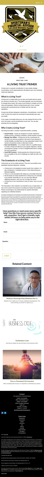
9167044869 (22, 50)
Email (5, 231)
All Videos (22, 431)
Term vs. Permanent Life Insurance (22, 381)
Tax (22, 425)
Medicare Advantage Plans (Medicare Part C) (22, 298)
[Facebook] (22, 46)
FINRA (38, 468)
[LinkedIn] (20, 46)
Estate (22, 421)
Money (22, 426)
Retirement (22, 418)
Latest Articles (22, 429)
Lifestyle (22, 428)
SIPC (41, 468)
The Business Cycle (22, 341)
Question (5, 241)
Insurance (21, 423)
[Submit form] (6, 256)
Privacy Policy (4, 473)
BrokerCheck (29, 437)
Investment (22, 420)
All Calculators (22, 433)
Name (5, 222)
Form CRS (6, 434)
